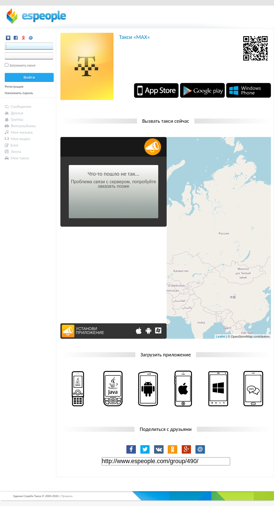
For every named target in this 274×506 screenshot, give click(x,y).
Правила (66, 496)
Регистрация (14, 86)
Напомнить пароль (19, 93)
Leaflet (220, 336)
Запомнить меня (22, 65)
